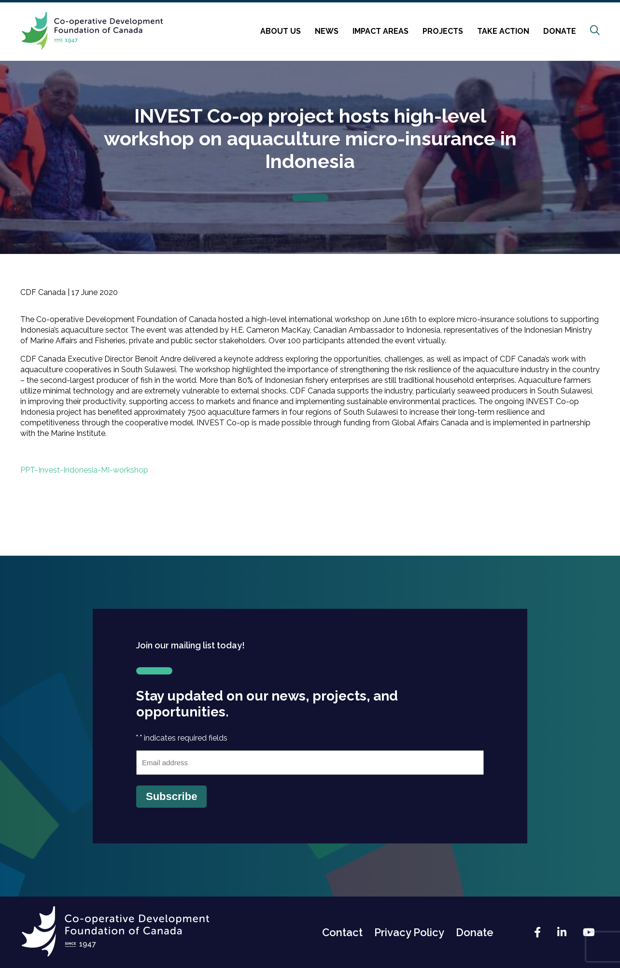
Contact (342, 932)
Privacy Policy (409, 932)
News (326, 31)
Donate (559, 31)
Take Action (503, 31)
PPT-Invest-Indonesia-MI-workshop (84, 470)
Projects (443, 31)
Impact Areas (380, 31)
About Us (280, 31)
